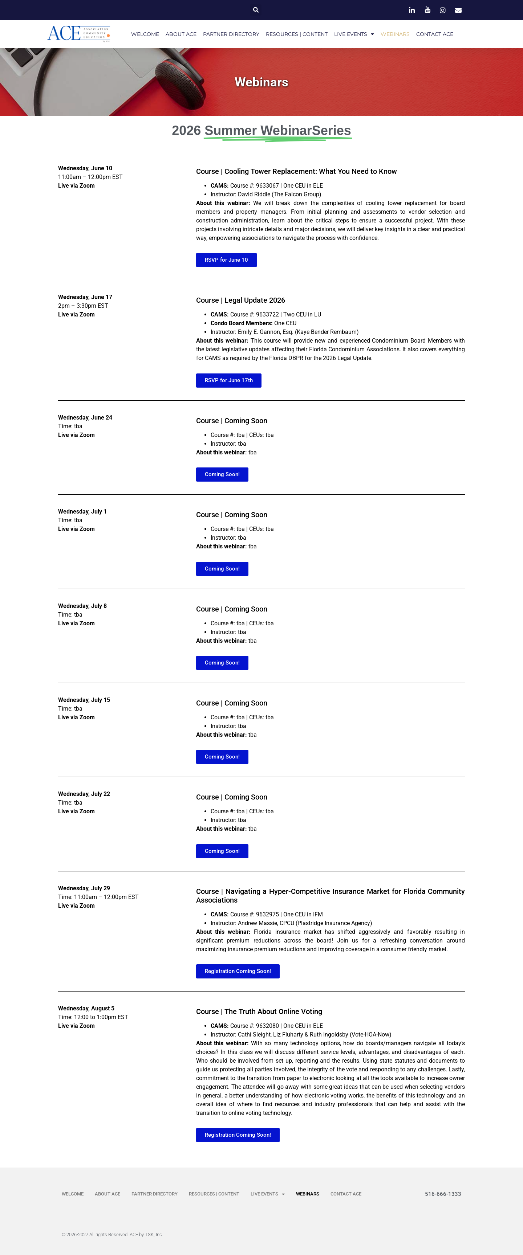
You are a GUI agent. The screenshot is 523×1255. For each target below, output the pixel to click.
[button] (256, 10)
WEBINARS (395, 34)
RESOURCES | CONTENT (297, 34)
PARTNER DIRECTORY (231, 34)
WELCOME (145, 34)
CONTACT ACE (434, 34)
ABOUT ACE (181, 34)
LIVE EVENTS (354, 34)
